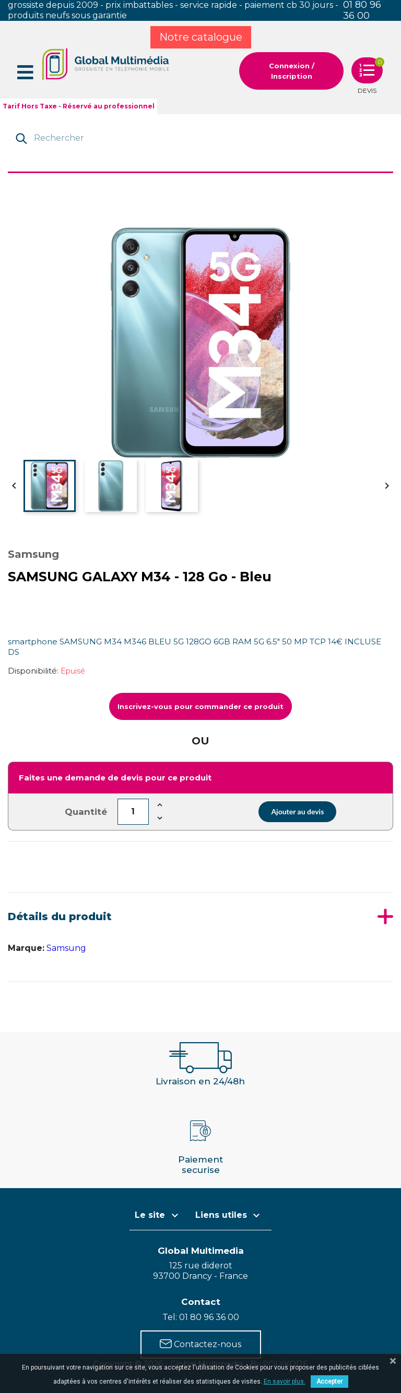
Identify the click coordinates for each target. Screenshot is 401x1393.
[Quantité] (133, 812)
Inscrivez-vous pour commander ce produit (200, 706)
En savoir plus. (284, 1381)
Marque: (26, 948)
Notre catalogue (200, 37)
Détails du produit (60, 916)
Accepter (329, 1381)
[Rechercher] (202, 138)
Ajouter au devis (297, 811)
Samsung (66, 948)
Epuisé (73, 671)
